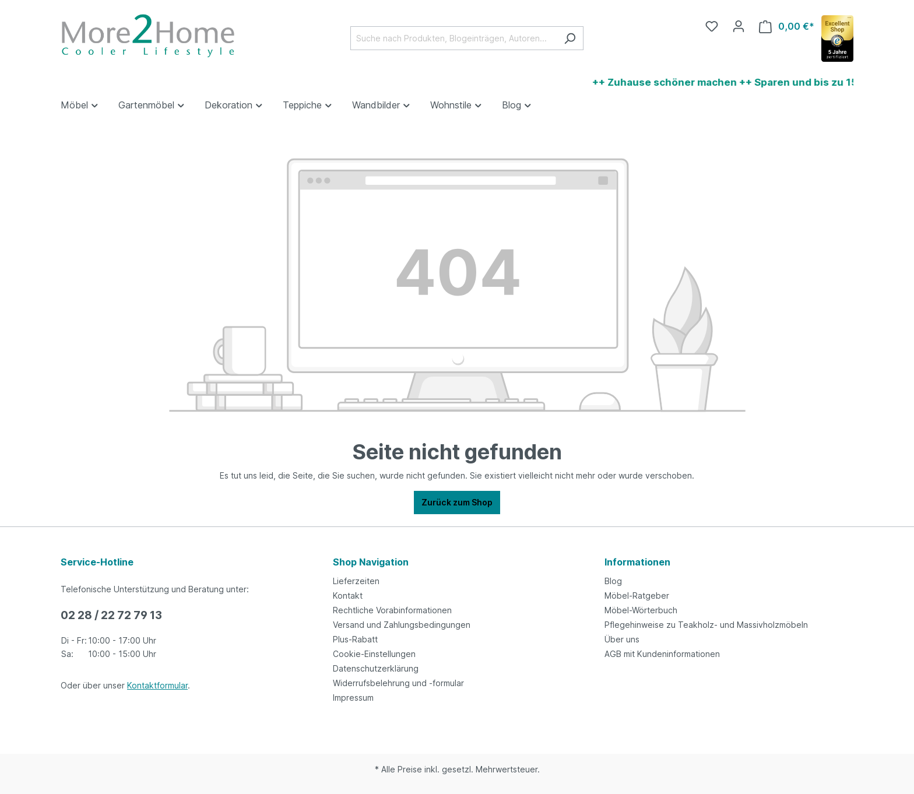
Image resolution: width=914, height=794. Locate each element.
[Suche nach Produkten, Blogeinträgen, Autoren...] (453, 38)
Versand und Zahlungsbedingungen (401, 625)
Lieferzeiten (356, 581)
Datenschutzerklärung (376, 668)
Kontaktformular (157, 685)
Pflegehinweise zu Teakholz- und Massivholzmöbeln (706, 625)
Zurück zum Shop (457, 502)
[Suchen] (569, 38)
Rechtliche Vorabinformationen (392, 610)
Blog (613, 581)
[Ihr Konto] (738, 26)
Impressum (353, 697)
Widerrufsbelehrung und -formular (398, 683)
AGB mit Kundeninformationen (662, 654)
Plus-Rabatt (355, 639)
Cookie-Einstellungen (374, 654)
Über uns (621, 639)
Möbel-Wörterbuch (640, 610)
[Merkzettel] (711, 26)
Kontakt (348, 595)
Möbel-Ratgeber (636, 595)
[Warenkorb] (786, 26)
